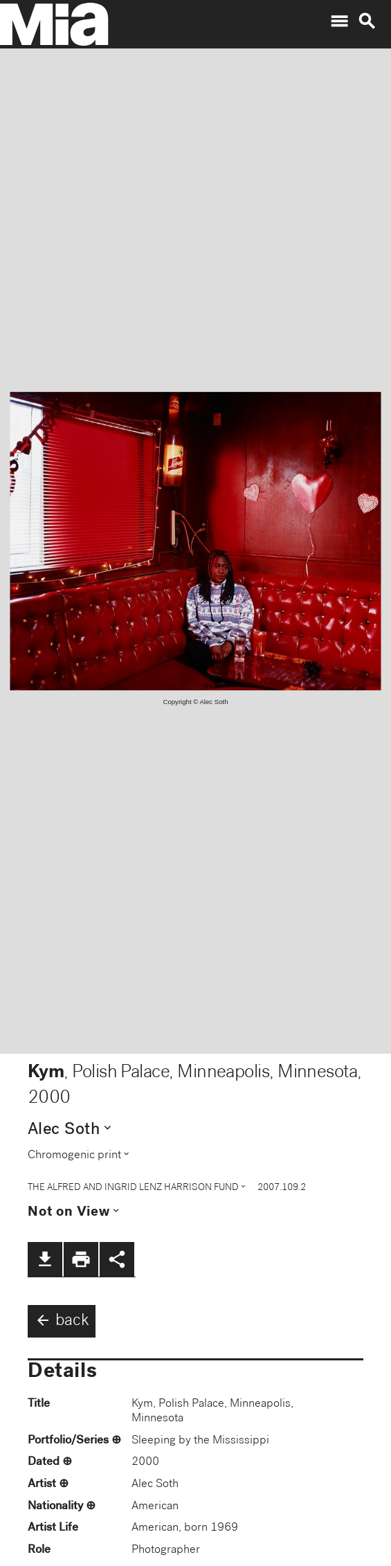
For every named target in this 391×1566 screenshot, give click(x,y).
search (366, 21)
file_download (45, 1259)
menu (339, 21)
